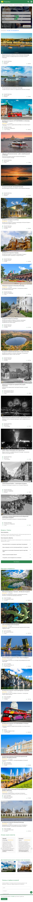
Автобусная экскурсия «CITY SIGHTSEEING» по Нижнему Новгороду (24, 851)
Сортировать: (4, 30)
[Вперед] (31, 848)
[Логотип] (5, 1)
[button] (31, 2)
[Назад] (1, 848)
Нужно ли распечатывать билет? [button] (10, 554)
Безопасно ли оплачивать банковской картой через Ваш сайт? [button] (15, 551)
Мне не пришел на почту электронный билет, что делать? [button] (15, 547)
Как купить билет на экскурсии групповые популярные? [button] (15, 544)
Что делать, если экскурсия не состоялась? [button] (12, 557)
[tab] (16, 544)
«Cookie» (13, 896)
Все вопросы (16, 561)
